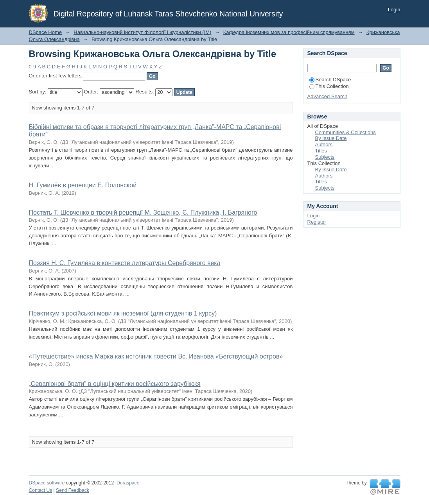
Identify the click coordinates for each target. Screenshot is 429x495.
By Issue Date (331, 138)
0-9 (32, 67)
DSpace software (47, 483)
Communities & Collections (345, 132)
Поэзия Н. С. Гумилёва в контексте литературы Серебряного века (125, 263)
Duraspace (128, 483)
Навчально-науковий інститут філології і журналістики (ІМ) (142, 32)
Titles (321, 151)
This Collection (329, 86)
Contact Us (40, 490)
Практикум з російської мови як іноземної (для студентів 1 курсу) (123, 313)
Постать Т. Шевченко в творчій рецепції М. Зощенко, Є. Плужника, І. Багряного (143, 212)
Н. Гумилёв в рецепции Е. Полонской (83, 185)
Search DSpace (330, 79)
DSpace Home (45, 32)
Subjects (325, 157)
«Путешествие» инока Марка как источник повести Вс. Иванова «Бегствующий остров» (156, 356)
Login (394, 10)
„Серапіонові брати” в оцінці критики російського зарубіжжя (115, 383)
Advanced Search (327, 96)
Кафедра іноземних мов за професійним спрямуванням (289, 32)
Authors (324, 144)
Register (316, 222)
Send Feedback (72, 490)
